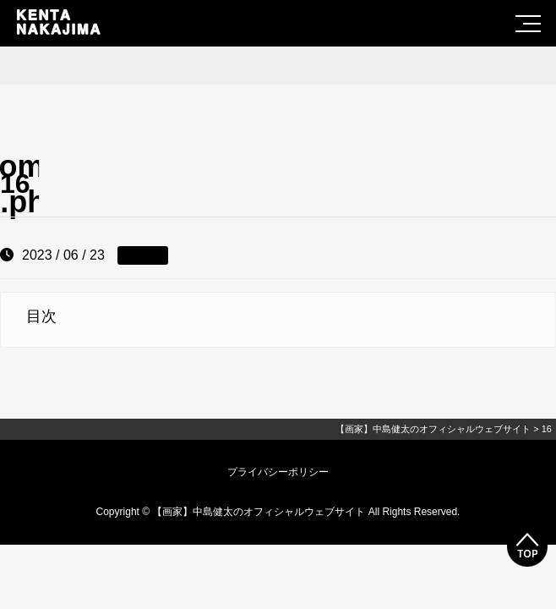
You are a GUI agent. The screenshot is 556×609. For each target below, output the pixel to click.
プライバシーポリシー (278, 472)
